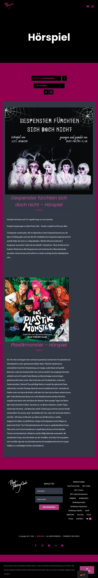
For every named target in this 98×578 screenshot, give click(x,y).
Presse (70, 519)
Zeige (41, 86)
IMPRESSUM (40, 536)
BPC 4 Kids (86, 486)
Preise (89, 515)
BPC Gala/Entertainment (79, 494)
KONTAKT (79, 519)
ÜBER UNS (70, 515)
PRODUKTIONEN (79, 482)
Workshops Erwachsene (78, 506)
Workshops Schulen (75, 511)
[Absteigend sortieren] (64, 78)
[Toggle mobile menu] (92, 6)
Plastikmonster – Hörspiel (39, 345)
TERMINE (72, 498)
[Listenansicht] (51, 92)
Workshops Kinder (78, 502)
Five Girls (80, 515)
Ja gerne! (86, 570)
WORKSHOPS (83, 498)
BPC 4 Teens (78, 490)
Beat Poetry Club (73, 486)
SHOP (87, 511)
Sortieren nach (43, 78)
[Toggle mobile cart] (87, 6)
